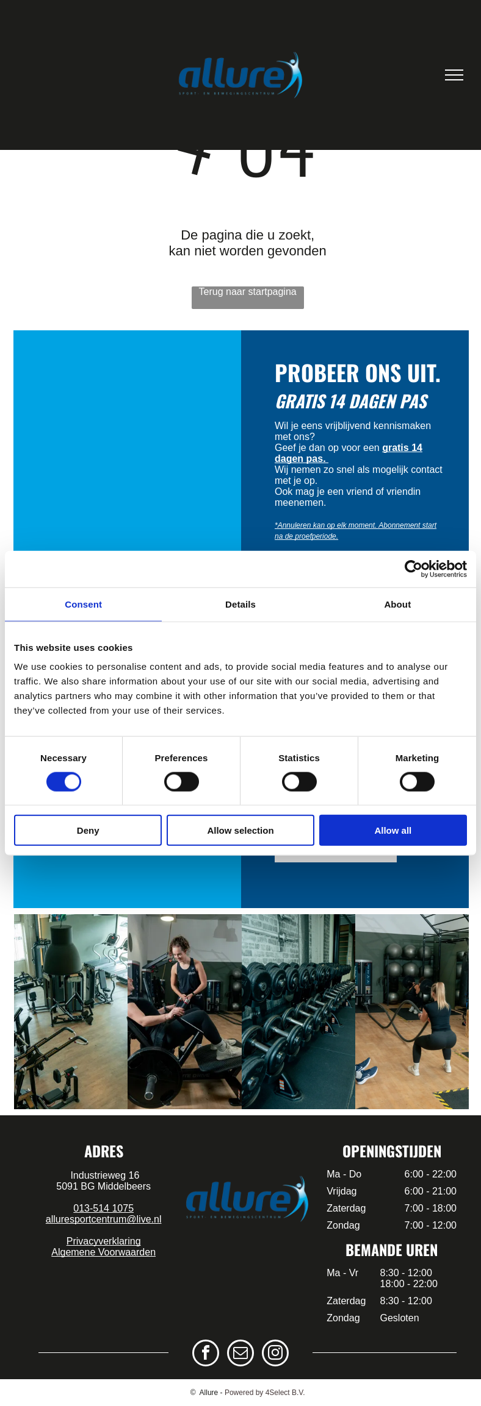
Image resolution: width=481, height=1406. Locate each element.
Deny (88, 830)
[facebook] (205, 1354)
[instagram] (275, 1354)
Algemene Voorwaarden (103, 1252)
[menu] (454, 75)
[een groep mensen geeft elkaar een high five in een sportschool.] (184, 1011)
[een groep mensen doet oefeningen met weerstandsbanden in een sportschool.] (298, 1011)
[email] (240, 1354)
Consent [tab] (83, 603)
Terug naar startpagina (248, 291)
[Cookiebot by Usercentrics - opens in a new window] (413, 568)
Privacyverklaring (104, 1241)
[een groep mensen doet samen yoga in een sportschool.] (71, 1011)
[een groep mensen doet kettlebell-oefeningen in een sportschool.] (412, 1011)
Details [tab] (240, 603)
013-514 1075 (103, 1208)
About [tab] (397, 603)
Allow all (392, 830)
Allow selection (240, 830)
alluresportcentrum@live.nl (104, 1219)
